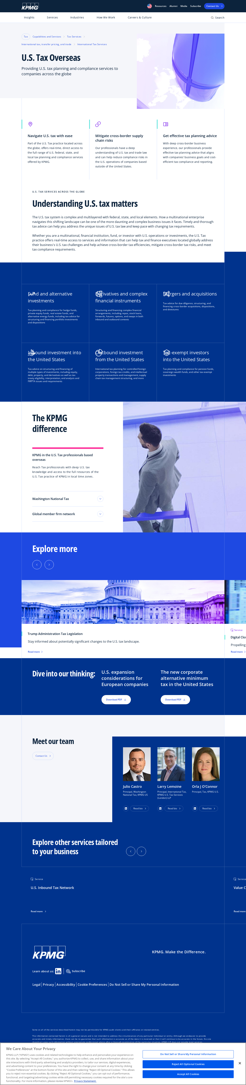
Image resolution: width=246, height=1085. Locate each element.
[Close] (240, 1063)
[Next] (49, 564)
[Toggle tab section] (100, 499)
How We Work (106, 17)
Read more (37, 911)
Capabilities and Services (47, 36)
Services (52, 17)
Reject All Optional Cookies (188, 1064)
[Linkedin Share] (58, 971)
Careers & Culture (140, 17)
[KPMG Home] (30, 6)
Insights (29, 17)
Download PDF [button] (116, 699)
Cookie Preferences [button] (92, 984)
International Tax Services (92, 44)
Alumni (173, 6)
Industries (77, 17)
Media (183, 6)
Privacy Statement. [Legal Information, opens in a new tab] (85, 1081)
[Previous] (37, 564)
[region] (123, 1064)
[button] (149, 6)
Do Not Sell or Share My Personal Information (144, 984)
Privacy (48, 984)
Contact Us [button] (41, 755)
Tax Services (74, 36)
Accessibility (66, 984)
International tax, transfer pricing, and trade (46, 44)
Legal (36, 984)
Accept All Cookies (188, 1074)
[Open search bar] (217, 18)
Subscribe (195, 6)
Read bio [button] (138, 808)
